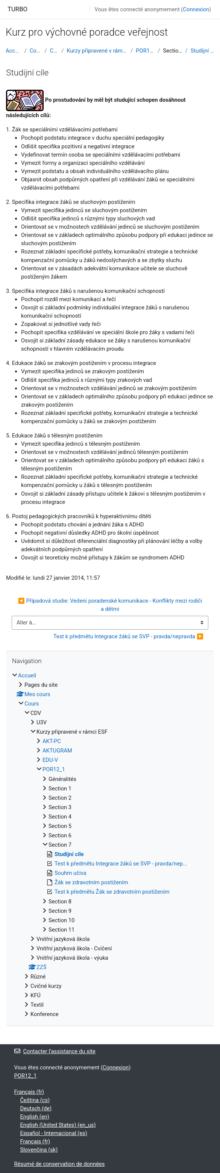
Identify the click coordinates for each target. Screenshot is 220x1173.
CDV (54, 50)
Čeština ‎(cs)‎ (35, 1100)
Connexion (196, 9)
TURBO (17, 9)
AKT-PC (51, 741)
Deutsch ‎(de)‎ (36, 1108)
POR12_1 (145, 50)
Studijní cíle (202, 50)
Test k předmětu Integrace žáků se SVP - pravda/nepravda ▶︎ (128, 636)
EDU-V (50, 760)
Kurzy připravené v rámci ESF (97, 50)
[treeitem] (110, 845)
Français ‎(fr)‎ (29, 1092)
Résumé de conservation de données (59, 1164)
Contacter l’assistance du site (55, 1051)
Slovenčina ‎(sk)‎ (39, 1149)
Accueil (13, 50)
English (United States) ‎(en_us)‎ (58, 1125)
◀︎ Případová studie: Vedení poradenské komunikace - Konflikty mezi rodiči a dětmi (110, 604)
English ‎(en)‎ (34, 1116)
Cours (36, 50)
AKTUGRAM (57, 750)
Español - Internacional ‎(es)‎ (53, 1133)
